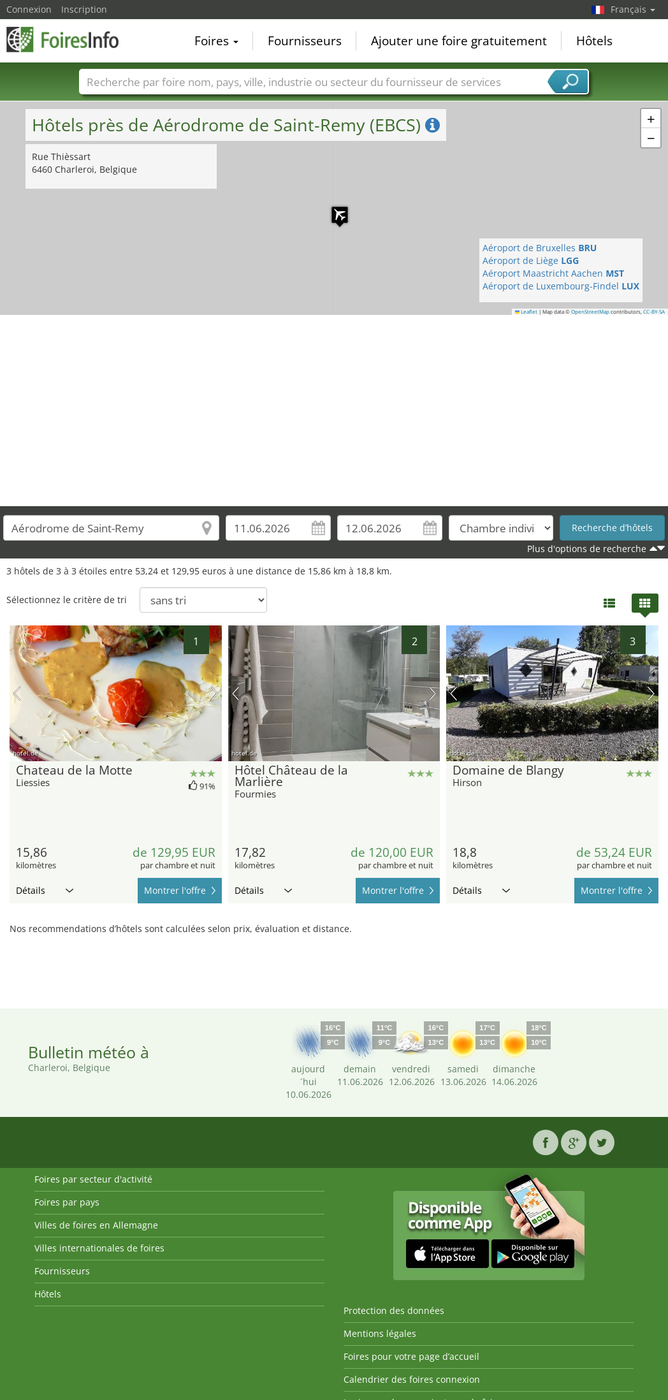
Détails (44, 890)
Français (633, 9)
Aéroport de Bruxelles (540, 248)
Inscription (84, 9)
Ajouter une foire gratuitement (459, 41)
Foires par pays (66, 1202)
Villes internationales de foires (99, 1248)
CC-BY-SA (654, 312)
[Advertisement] (334, 410)
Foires (216, 41)
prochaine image (214, 693)
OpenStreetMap (590, 312)
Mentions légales (380, 1333)
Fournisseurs (305, 41)
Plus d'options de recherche (586, 549)
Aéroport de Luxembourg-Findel (561, 286)
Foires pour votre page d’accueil (411, 1356)
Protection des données (394, 1310)
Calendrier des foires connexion (412, 1379)
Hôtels (594, 41)
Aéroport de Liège (531, 260)
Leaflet (526, 312)
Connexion (29, 9)
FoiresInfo (70, 39)
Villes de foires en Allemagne (96, 1225)
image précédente (17, 693)
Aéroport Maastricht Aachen (553, 273)
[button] (333, 208)
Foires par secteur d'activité (93, 1179)
